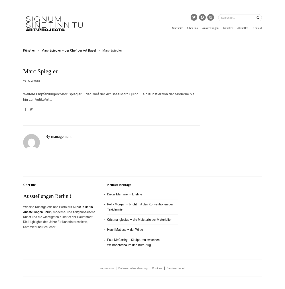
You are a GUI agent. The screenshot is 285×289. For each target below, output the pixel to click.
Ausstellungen (210, 28)
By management (58, 136)
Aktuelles (242, 28)
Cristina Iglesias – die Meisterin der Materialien (139, 219)
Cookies (157, 268)
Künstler (228, 28)
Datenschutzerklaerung (133, 268)
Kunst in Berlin (83, 207)
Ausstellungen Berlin (37, 212)
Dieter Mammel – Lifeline (124, 194)
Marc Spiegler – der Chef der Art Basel (68, 50)
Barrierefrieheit (176, 268)
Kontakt (257, 28)
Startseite (177, 28)
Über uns (192, 28)
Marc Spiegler (40, 71)
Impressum (107, 268)
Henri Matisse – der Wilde (125, 229)
